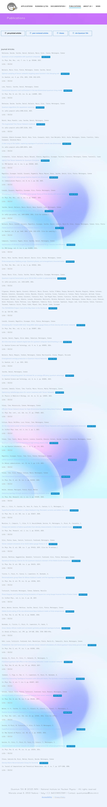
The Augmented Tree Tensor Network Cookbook (18, 124)
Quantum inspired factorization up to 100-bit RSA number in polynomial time (29, 278)
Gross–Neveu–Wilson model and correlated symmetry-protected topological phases (31, 628)
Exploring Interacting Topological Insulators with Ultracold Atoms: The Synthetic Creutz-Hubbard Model (38, 679)
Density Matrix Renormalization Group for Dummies (20, 763)
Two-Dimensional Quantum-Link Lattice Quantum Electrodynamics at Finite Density (31, 477)
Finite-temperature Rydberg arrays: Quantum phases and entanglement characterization (33, 261)
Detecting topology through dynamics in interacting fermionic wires (26, 493)
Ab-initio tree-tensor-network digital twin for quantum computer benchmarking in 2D (32, 342)
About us (87, 6)
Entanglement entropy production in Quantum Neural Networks (24, 359)
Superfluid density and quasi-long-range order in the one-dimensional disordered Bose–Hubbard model (38, 729)
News (98, 6)
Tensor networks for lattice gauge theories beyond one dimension (25, 177)
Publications (75, 6)
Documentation (58, 6)
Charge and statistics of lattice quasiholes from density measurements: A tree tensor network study (37, 527)
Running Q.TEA (41, 6)
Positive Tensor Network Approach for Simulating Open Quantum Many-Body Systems (32, 712)
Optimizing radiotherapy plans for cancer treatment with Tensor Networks (28, 392)
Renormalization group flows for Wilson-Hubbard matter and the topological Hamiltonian (33, 578)
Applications (27, 6)
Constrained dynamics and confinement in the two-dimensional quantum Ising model (32, 90)
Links (3, 64)
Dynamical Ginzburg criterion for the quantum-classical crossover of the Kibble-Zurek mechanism (36, 561)
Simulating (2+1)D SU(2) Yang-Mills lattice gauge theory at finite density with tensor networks (35, 194)
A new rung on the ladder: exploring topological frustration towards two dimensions (31, 144)
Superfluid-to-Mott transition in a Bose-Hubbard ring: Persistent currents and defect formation (35, 510)
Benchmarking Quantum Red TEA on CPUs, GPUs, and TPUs (22, 211)
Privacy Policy (60, 797)
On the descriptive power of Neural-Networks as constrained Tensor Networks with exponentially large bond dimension (44, 426)
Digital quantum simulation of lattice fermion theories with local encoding (28, 228)
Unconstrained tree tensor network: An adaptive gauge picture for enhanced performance (33, 746)
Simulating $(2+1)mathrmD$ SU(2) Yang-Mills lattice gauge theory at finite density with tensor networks (38, 325)
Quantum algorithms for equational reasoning (18, 107)
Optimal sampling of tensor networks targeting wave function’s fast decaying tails (31, 74)
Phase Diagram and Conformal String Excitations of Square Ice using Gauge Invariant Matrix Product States (39, 594)
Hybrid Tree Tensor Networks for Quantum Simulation (21, 160)
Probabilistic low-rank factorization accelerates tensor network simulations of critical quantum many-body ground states (44, 645)
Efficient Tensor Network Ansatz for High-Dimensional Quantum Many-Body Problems (32, 409)
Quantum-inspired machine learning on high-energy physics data (25, 443)
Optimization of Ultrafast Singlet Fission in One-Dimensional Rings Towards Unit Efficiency (33, 245)
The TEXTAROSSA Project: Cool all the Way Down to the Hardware (24, 308)
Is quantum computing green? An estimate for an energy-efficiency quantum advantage (33, 376)
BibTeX (10, 64)
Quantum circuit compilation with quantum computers (21, 57)
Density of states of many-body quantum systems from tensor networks (27, 695)
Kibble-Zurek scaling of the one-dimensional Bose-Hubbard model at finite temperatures (33, 611)
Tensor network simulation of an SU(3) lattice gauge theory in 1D (24, 544)
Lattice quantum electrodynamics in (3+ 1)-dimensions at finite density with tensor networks (34, 460)
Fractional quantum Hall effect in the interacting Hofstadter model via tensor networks (32, 662)
